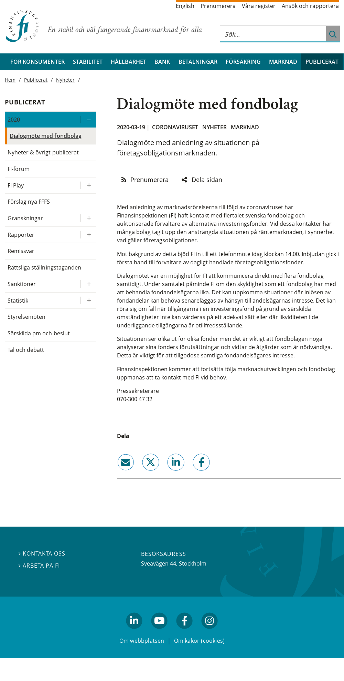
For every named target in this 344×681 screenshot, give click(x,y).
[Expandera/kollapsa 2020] (88, 120)
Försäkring (243, 61)
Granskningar (25, 218)
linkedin (166, 473)
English (185, 6)
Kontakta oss (42, 553)
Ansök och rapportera (310, 6)
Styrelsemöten (26, 317)
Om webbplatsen (141, 640)
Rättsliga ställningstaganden (44, 267)
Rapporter (21, 234)
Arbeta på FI (39, 565)
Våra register (259, 6)
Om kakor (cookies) (199, 640)
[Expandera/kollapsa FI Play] (88, 185)
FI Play (16, 185)
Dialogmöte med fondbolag (46, 136)
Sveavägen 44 (158, 563)
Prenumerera (218, 6)
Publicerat (321, 61)
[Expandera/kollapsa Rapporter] (88, 235)
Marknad (283, 61)
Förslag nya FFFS (29, 201)
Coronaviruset (175, 127)
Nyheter (214, 127)
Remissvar (21, 251)
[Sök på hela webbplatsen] (273, 34)
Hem (10, 80)
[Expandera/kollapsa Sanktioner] (88, 284)
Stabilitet (88, 61)
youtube (159, 631)
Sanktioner (22, 284)
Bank (162, 61)
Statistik (18, 300)
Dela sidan (207, 179)
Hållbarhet (128, 61)
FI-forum (19, 169)
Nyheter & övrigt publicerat (43, 152)
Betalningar (198, 61)
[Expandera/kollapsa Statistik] (88, 301)
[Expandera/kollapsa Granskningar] (88, 218)
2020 (14, 119)
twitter (141, 473)
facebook (193, 473)
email (119, 473)
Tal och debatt (26, 350)
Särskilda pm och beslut (39, 333)
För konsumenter (37, 61)
